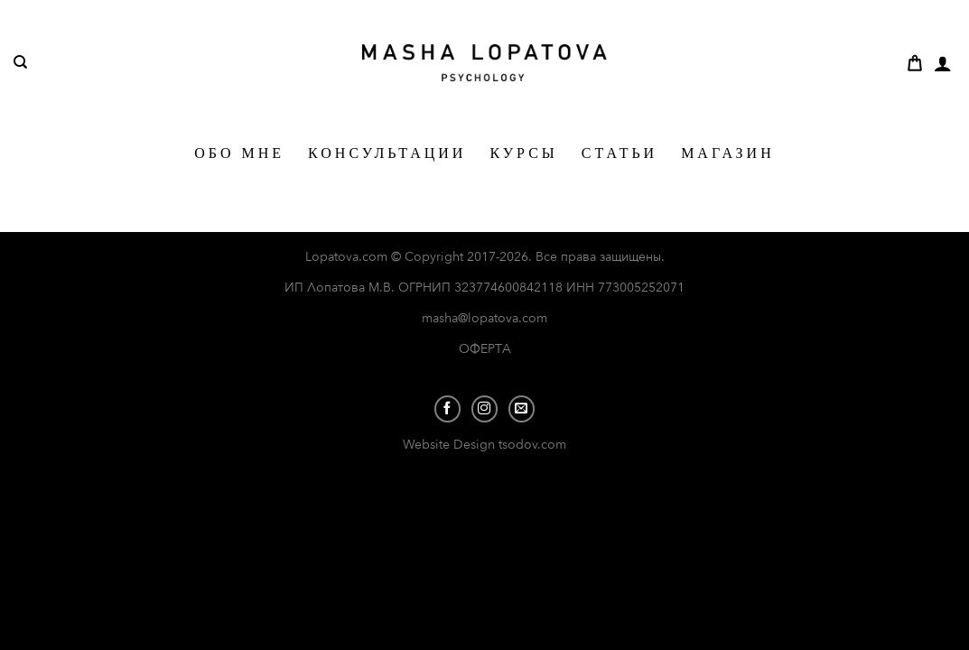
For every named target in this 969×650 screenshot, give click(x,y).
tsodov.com (532, 444)
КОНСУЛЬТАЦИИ (387, 153)
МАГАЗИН (728, 153)
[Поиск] (20, 62)
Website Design (450, 444)
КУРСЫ (523, 153)
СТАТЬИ (619, 153)
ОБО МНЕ (239, 153)
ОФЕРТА (485, 349)
